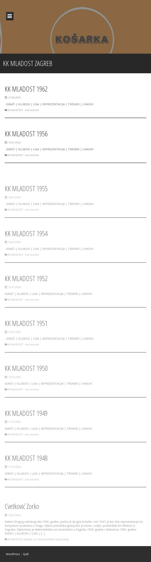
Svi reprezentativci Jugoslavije (51, 553)
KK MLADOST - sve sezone (23, 110)
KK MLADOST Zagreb (20, 553)
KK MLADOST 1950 (26, 378)
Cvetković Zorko (22, 519)
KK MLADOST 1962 (26, 89)
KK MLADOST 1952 (26, 288)
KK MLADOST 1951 (26, 333)
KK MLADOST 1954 (26, 243)
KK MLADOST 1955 (26, 198)
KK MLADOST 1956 (26, 133)
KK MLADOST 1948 (26, 468)
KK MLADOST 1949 (26, 423)
